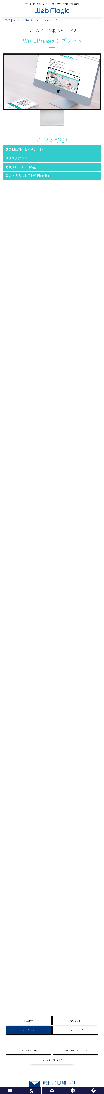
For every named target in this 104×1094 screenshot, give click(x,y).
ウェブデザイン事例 (28, 1050)
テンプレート (28, 1030)
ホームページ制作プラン (75, 1050)
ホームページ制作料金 (52, 1060)
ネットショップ (75, 1030)
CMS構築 (28, 1020)
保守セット (75, 1020)
